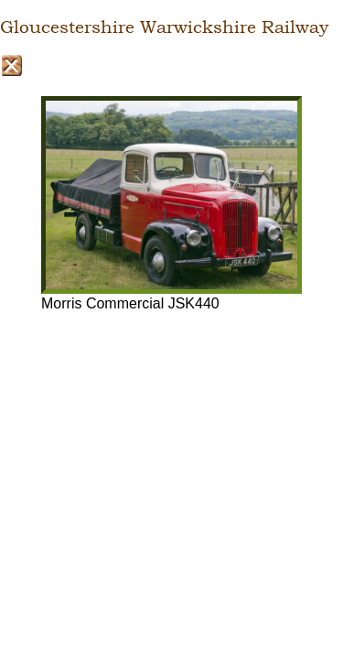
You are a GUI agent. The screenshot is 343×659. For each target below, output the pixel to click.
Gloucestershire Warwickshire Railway (164, 27)
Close (11, 65)
